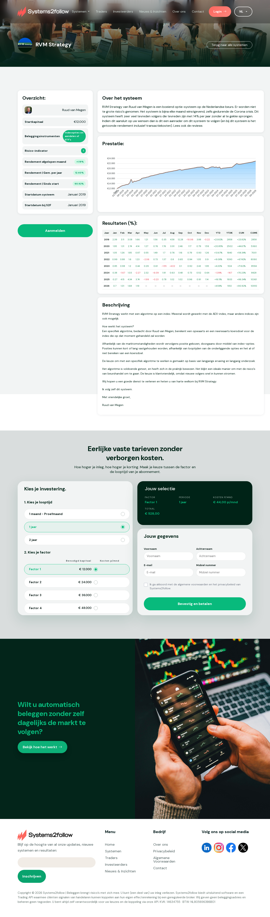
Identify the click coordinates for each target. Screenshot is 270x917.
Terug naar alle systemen (229, 45)
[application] (181, 178)
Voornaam (150, 549)
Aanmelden (55, 230)
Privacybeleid (164, 851)
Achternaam (204, 549)
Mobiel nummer (206, 565)
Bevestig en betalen (195, 603)
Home (110, 844)
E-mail (148, 565)
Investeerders (123, 11)
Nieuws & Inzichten (152, 11)
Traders (101, 11)
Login (219, 11)
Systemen (113, 851)
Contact (198, 11)
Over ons (179, 11)
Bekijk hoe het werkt (42, 747)
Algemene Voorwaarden (164, 859)
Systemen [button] (79, 11)
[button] (243, 12)
